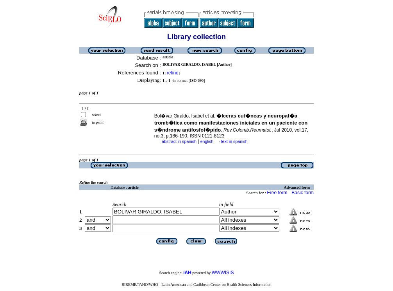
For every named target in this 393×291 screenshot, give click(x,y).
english (207, 141)
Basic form (302, 192)
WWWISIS (223, 272)
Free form (277, 192)
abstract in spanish (179, 141)
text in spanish (234, 141)
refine (173, 73)
